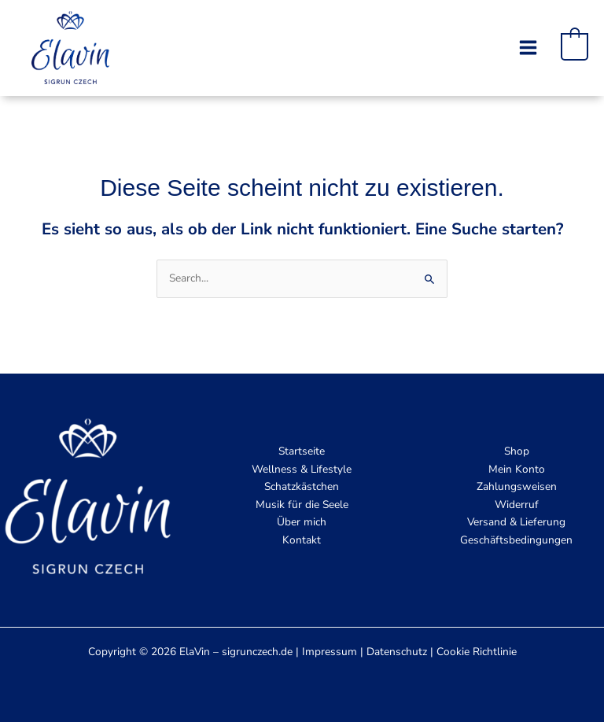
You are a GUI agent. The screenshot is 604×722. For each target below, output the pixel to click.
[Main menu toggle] (527, 47)
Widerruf (517, 504)
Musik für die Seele (302, 504)
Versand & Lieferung (516, 521)
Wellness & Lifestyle (302, 469)
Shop (516, 451)
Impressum (329, 651)
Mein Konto (516, 469)
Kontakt (301, 539)
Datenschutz (396, 651)
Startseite (301, 451)
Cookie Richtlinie (476, 651)
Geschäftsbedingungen (516, 539)
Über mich (301, 521)
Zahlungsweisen (517, 486)
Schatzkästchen (301, 486)
